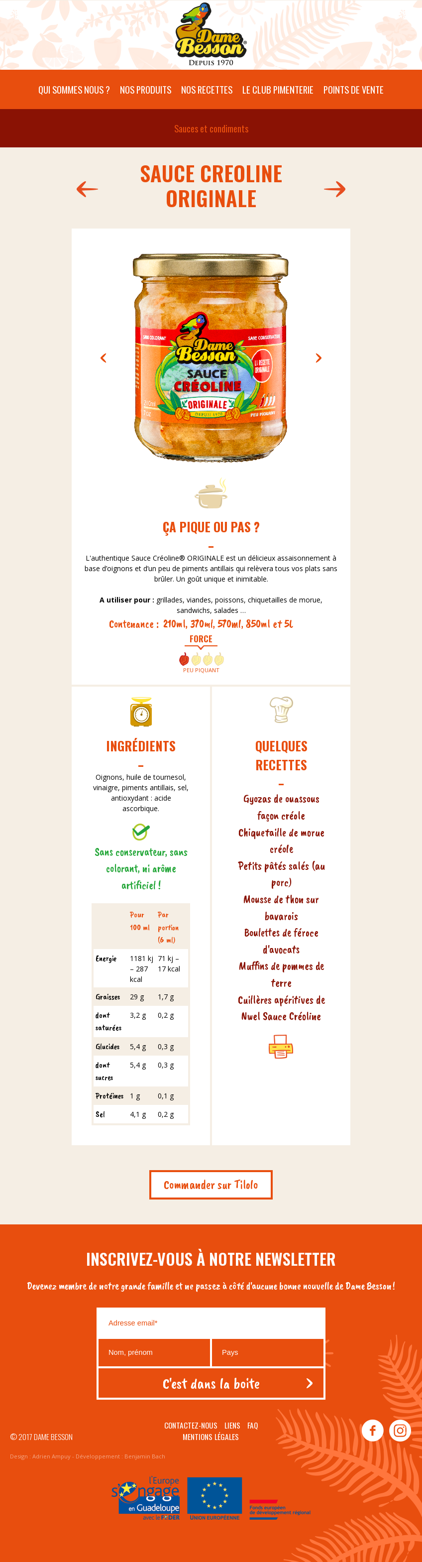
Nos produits (145, 89)
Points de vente (353, 89)
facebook (372, 1431)
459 (85, 189)
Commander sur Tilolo (211, 1185)
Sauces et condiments (211, 128)
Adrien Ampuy (51, 1456)
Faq (252, 1425)
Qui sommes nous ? (74, 89)
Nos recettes (206, 89)
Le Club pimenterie (278, 89)
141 (337, 189)
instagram (399, 1431)
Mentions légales (211, 1436)
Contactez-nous (190, 1425)
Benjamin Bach (144, 1456)
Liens (232, 1425)
